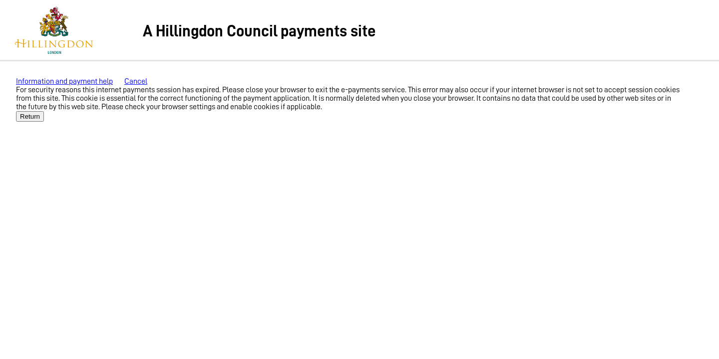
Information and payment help (64, 81)
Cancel (135, 81)
